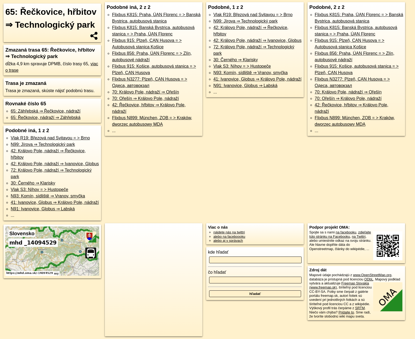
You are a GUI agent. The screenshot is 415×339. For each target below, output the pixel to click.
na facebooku (346, 232)
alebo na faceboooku (229, 237)
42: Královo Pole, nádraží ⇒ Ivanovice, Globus (55, 163)
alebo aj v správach (228, 241)
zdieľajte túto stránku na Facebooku (340, 234)
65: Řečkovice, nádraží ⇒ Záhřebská (45, 117)
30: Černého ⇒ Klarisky (33, 183)
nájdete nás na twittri (229, 232)
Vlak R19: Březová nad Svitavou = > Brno (50, 138)
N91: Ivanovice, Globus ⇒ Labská (43, 209)
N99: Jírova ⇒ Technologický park (43, 144)
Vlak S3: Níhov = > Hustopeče (39, 189)
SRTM (360, 308)
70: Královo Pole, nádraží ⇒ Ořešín (145, 92)
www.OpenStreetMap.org (372, 275)
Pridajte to (346, 312)
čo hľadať (217, 272)
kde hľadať (218, 252)
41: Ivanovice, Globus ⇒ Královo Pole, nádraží (55, 202)
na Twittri (359, 237)
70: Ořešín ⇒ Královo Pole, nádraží (145, 98)
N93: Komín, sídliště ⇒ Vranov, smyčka (48, 196)
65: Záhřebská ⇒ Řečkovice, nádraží (45, 111)
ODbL (368, 279)
